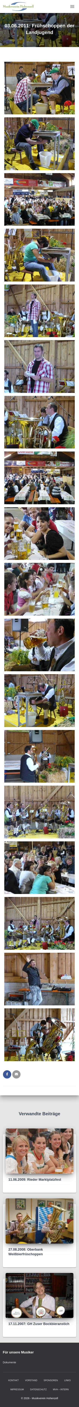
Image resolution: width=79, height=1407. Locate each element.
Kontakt (13, 1380)
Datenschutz (38, 1389)
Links (67, 1380)
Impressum (17, 1389)
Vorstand (31, 1380)
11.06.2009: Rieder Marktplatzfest (34, 1179)
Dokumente (9, 1362)
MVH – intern (61, 1389)
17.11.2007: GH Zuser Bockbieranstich (38, 1324)
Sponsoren (51, 1380)
